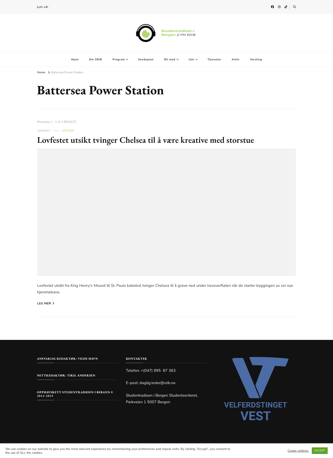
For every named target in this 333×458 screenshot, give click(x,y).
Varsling (256, 59)
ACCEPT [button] (319, 450)
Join (191, 59)
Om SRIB (95, 59)
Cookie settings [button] (298, 451)
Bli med (169, 59)
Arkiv (236, 59)
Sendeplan (146, 59)
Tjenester (214, 59)
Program (119, 59)
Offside (68, 130)
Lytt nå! (42, 7)
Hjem (75, 59)
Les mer (45, 303)
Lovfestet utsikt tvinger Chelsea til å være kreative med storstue (145, 139)
